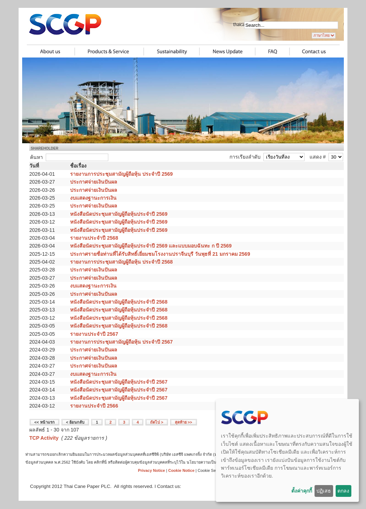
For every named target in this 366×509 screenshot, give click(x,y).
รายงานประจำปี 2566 (94, 406)
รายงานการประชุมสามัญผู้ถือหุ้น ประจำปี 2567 (121, 342)
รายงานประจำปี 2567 (94, 334)
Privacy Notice (151, 470)
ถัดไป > (156, 422)
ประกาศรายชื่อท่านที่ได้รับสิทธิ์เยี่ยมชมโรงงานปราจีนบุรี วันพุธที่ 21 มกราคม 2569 (160, 254)
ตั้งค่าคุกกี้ (301, 491)
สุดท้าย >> (183, 422)
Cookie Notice (181, 470)
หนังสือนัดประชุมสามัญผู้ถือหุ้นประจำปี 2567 (118, 382)
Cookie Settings (211, 470)
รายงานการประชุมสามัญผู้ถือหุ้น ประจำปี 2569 (121, 174)
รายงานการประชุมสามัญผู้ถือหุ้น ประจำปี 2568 (121, 262)
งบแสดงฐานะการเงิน (93, 198)
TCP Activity (44, 438)
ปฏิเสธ (323, 491)
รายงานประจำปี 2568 (94, 238)
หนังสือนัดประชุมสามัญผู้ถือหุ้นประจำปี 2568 (118, 302)
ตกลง (343, 491)
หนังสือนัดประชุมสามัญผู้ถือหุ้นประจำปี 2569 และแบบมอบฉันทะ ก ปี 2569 (151, 246)
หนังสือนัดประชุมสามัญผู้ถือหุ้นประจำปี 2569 (118, 214)
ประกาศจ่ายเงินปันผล (93, 182)
